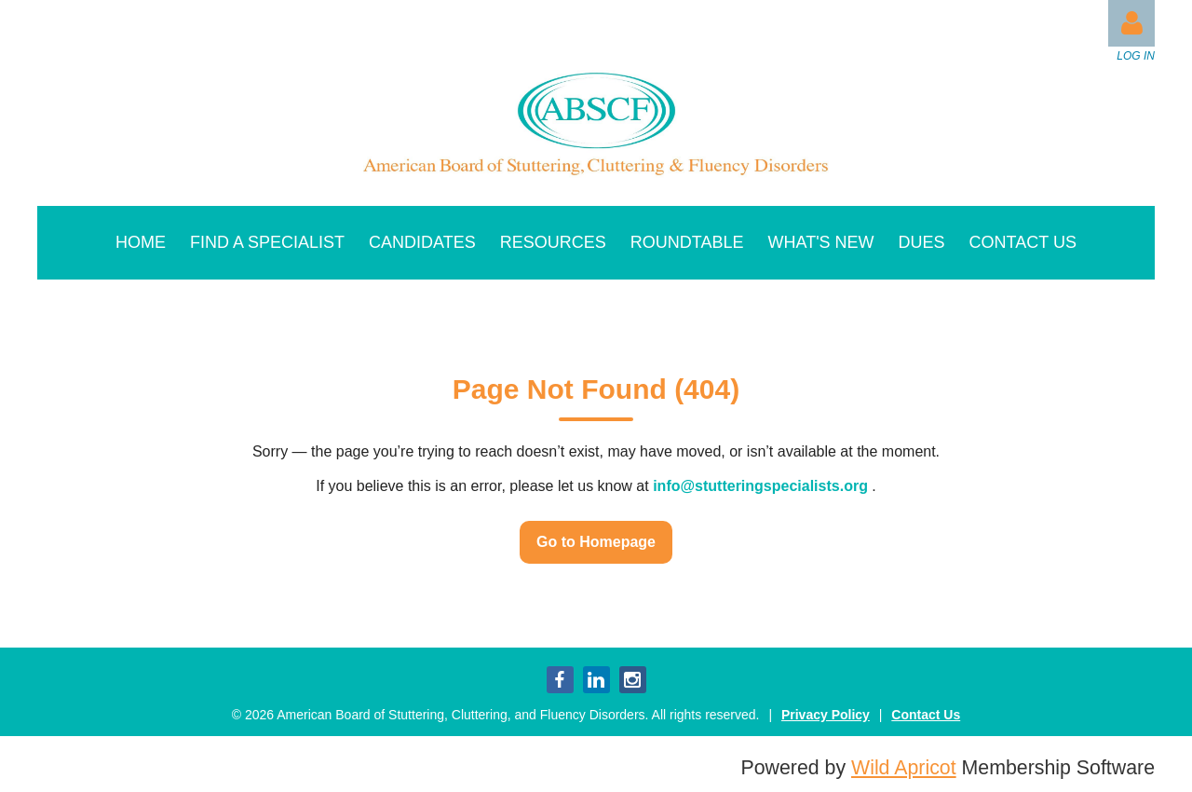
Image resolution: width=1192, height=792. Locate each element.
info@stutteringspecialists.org (760, 486)
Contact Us (925, 714)
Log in (1131, 23)
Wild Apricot (903, 768)
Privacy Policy (825, 714)
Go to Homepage (596, 542)
